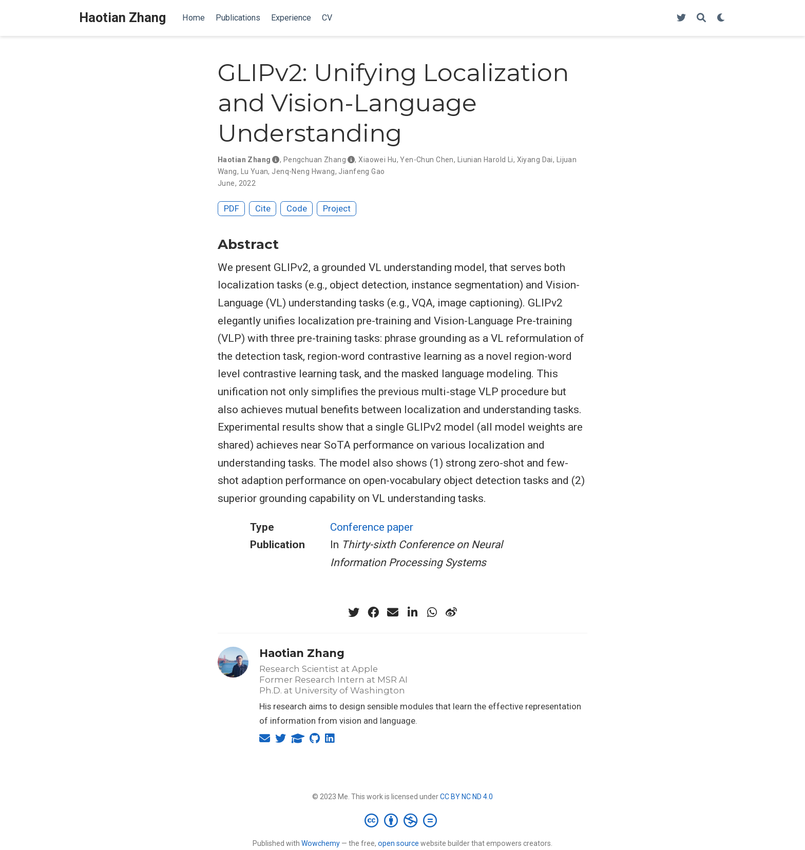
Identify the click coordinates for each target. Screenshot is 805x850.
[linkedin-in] (412, 612)
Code (296, 208)
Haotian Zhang (122, 17)
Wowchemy (320, 843)
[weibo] (451, 612)
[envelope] (392, 612)
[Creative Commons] (403, 820)
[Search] (701, 18)
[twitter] (353, 612)
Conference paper (371, 527)
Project (337, 208)
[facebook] (373, 612)
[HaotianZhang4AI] (681, 18)
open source (398, 843)
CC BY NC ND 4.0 (466, 797)
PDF (231, 208)
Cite (263, 208)
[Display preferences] (721, 18)
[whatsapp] (431, 612)
